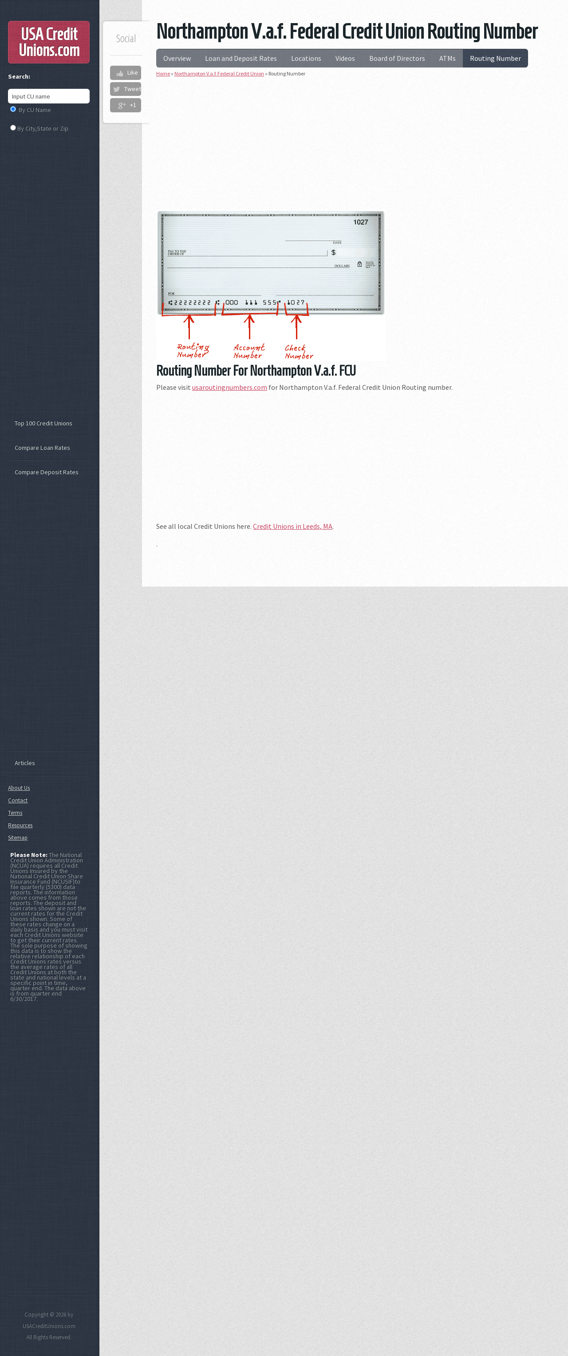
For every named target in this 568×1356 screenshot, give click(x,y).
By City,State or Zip (42, 128)
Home (163, 73)
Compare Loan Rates (42, 448)
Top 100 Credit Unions (43, 423)
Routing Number (495, 58)
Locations (306, 58)
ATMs (447, 58)
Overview (177, 58)
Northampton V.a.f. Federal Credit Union (219, 73)
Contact (18, 800)
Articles (25, 763)
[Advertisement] (355, 147)
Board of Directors (397, 58)
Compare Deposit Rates (47, 472)
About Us (19, 788)
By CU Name (35, 110)
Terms (15, 813)
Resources (20, 825)
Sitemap (18, 837)
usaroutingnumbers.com (229, 387)
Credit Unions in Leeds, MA (292, 526)
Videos (345, 58)
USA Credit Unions (49, 42)
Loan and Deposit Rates (241, 58)
